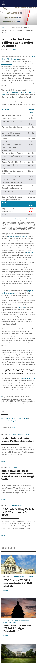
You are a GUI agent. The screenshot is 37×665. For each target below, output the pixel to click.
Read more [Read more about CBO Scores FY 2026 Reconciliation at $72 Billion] (5, 590)
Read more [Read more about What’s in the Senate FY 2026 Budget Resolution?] (5, 635)
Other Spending (29, 577)
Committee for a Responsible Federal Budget (3, 3)
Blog (10, 467)
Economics (15, 467)
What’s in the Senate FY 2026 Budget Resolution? (17, 628)
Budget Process (12, 622)
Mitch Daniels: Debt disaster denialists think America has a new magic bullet (18, 475)
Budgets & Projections (17, 506)
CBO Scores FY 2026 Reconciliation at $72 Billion (17, 583)
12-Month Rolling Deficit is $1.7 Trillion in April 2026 (17, 512)
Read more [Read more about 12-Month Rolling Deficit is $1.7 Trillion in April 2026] (3, 535)
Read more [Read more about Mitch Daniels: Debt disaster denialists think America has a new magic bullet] (3, 499)
